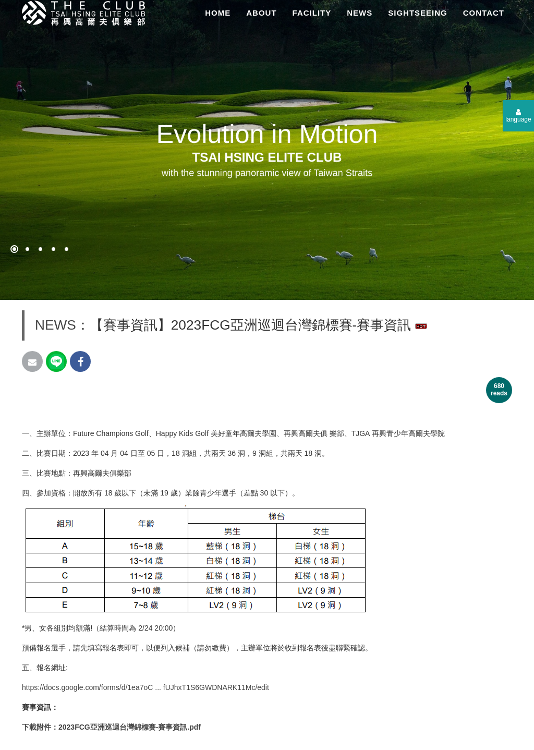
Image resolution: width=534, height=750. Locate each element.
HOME (217, 12)
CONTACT (483, 12)
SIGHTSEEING (417, 12)
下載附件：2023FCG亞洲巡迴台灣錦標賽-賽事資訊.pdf (111, 727)
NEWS (359, 12)
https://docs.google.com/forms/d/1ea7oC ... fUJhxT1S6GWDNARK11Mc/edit (145, 687)
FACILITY (312, 12)
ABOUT (261, 12)
